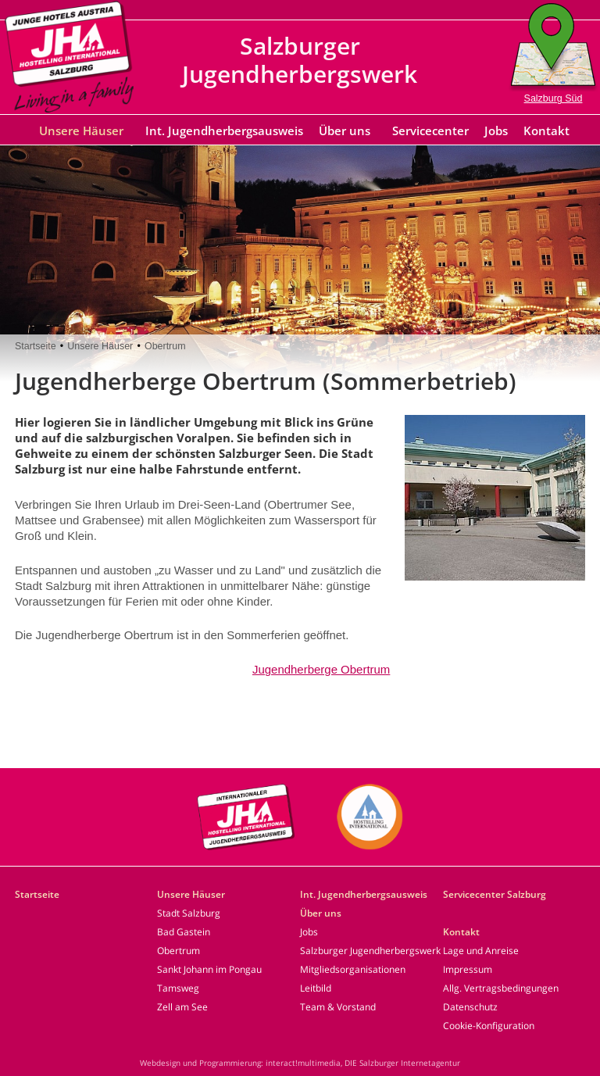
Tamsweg (178, 988)
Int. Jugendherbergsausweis (224, 130)
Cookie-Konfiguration (488, 1025)
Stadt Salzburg (188, 913)
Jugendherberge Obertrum (321, 669)
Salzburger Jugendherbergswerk (370, 950)
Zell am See (182, 1006)
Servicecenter (430, 130)
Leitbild (315, 988)
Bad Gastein (183, 931)
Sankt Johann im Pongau (209, 969)
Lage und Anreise (481, 950)
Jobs (496, 130)
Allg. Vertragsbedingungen (501, 988)
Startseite (35, 346)
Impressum (467, 969)
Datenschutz (470, 1006)
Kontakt (546, 130)
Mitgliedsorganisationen (352, 969)
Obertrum (165, 346)
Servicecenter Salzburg (494, 894)
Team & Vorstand (338, 1006)
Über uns (344, 130)
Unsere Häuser (81, 130)
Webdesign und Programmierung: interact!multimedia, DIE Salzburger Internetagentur (300, 1062)
